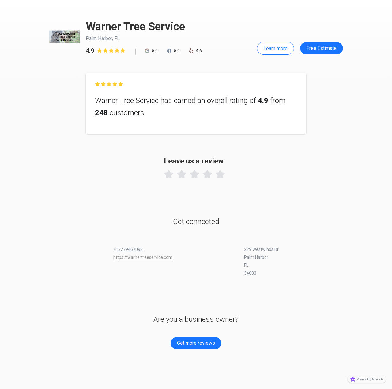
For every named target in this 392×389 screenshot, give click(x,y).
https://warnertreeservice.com (142, 257)
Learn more (275, 48)
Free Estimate (322, 48)
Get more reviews (196, 343)
